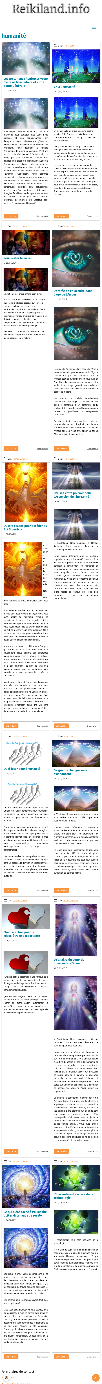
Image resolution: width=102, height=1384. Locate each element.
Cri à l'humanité (64, 87)
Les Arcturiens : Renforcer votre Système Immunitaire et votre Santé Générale (26, 82)
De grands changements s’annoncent (70, 772)
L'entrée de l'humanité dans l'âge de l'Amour (73, 292)
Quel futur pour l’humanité (22, 769)
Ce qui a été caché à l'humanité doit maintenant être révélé (25, 1213)
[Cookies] (6, 1377)
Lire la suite (11, 216)
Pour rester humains (18, 258)
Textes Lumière (70, 45)
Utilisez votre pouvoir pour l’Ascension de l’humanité (72, 494)
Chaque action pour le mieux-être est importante (22, 934)
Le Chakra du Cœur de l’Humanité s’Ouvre (69, 961)
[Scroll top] (96, 1378)
